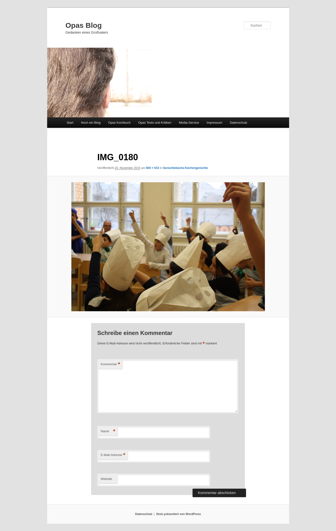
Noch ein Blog (91, 122)
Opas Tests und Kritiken (154, 122)
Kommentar (110, 364)
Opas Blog (84, 25)
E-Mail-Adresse (113, 455)
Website (106, 479)
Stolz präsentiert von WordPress (178, 514)
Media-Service (189, 122)
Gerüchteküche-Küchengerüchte (185, 168)
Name (108, 431)
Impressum (214, 122)
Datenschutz (238, 122)
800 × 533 (152, 168)
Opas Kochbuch (119, 122)
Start (70, 122)
